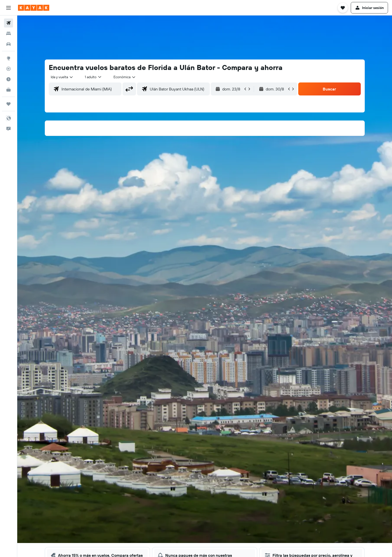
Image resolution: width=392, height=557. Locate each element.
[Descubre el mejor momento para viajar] (8, 79)
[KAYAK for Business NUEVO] (8, 90)
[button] (8, 7)
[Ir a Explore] (8, 58)
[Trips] (8, 104)
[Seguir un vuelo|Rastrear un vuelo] (8, 69)
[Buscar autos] (8, 44)
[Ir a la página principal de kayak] (33, 8)
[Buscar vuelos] (8, 23)
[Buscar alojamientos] (8, 33)
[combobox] (62, 76)
